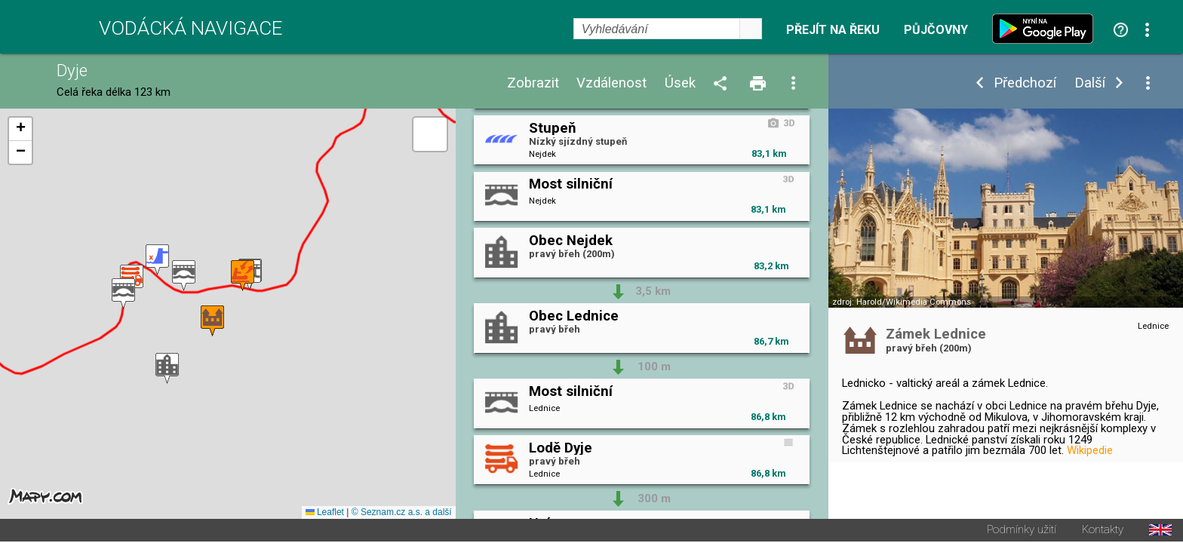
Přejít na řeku (833, 30)
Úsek (680, 83)
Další (1089, 83)
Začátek (1023, 478)
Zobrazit (533, 83)
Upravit (951, 478)
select (750, 28)
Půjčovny (936, 30)
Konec (1093, 478)
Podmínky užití (1021, 531)
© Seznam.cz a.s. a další (402, 513)
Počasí (881, 478)
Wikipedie (1090, 450)
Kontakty (1102, 531)
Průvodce (886, 495)
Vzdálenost (611, 83)
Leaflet (325, 513)
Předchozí (1025, 83)
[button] (167, 369)
